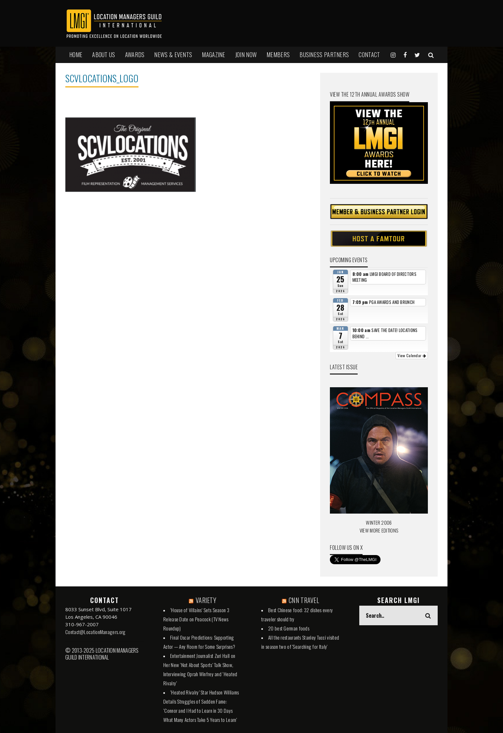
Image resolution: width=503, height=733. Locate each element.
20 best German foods (288, 628)
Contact (369, 54)
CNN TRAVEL (304, 600)
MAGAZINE (213, 54)
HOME (75, 54)
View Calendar (412, 355)
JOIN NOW (246, 54)
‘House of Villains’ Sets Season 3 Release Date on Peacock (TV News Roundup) (196, 619)
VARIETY (206, 600)
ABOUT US (103, 54)
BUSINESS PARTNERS (324, 54)
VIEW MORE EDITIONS (379, 530)
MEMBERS (278, 54)
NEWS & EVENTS (173, 54)
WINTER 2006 (379, 522)
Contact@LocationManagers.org (95, 631)
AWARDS (135, 54)
